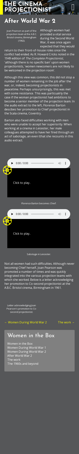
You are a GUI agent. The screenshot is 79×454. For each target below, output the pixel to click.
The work (13, 360)
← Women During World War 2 (25, 322)
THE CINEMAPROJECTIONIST (27, 7)
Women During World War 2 (26, 352)
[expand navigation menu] (73, 9)
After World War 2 (19, 356)
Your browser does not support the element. (38, 163)
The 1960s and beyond (22, 364)
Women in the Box (31, 336)
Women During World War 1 (26, 348)
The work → (66, 322)
